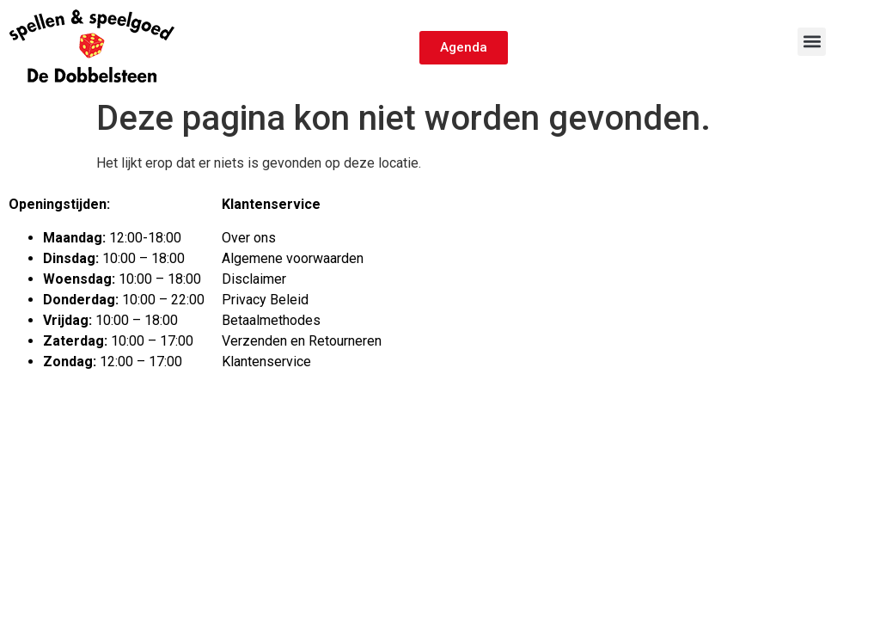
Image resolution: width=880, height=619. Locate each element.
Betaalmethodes (271, 320)
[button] (812, 42)
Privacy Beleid (265, 299)
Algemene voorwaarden (293, 258)
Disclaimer (254, 279)
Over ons (249, 238)
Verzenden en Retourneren (302, 341)
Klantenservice (266, 361)
